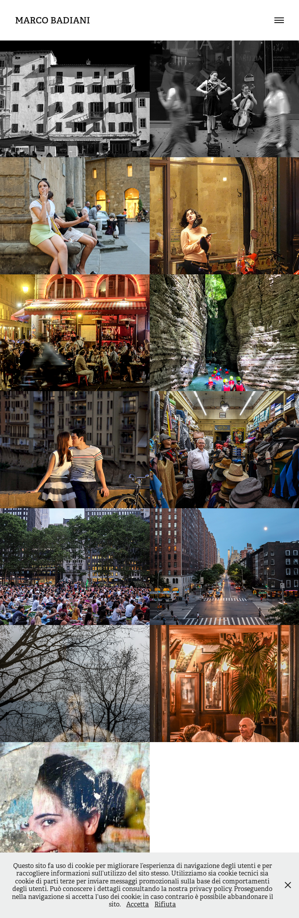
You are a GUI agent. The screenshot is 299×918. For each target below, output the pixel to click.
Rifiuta (165, 904)
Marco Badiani (52, 20)
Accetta (137, 904)
